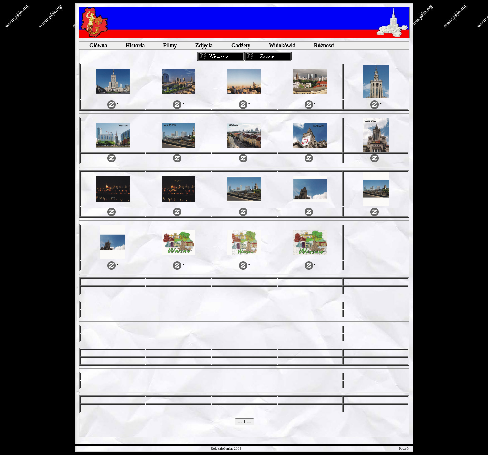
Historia (135, 45)
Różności (324, 45)
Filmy (170, 45)
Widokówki (282, 45)
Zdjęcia (204, 45)
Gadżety (240, 45)
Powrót (404, 448)
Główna (98, 45)
